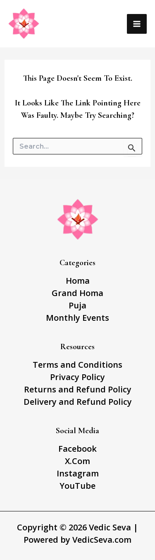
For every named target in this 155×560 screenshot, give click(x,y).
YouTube (77, 485)
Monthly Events (77, 317)
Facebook (77, 448)
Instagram (78, 473)
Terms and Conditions (77, 364)
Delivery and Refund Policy (78, 401)
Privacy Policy (77, 377)
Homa (78, 280)
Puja (77, 305)
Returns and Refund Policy (77, 389)
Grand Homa (77, 293)
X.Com (77, 461)
